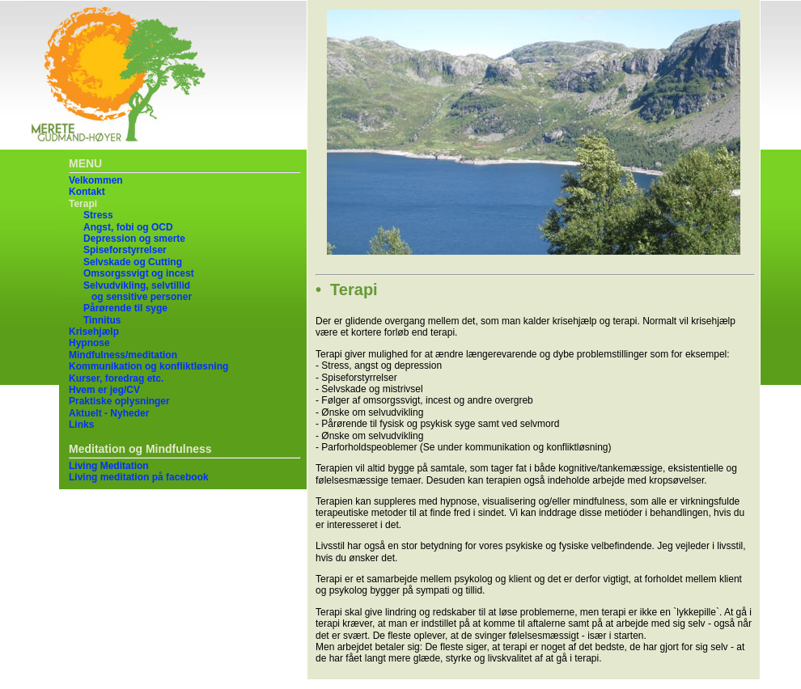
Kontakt (87, 191)
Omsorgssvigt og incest (138, 273)
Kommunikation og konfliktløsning (148, 366)
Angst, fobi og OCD (128, 227)
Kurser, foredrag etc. (116, 378)
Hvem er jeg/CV (104, 389)
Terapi (83, 203)
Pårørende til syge (125, 308)
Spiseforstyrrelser (125, 250)
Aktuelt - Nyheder (109, 413)
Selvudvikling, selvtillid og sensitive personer (137, 291)
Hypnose (89, 343)
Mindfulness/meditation (123, 355)
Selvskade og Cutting (132, 262)
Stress (98, 215)
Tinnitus (102, 320)
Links (81, 424)
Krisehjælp (94, 331)
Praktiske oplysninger (119, 401)
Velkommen (96, 180)
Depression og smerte (134, 238)
